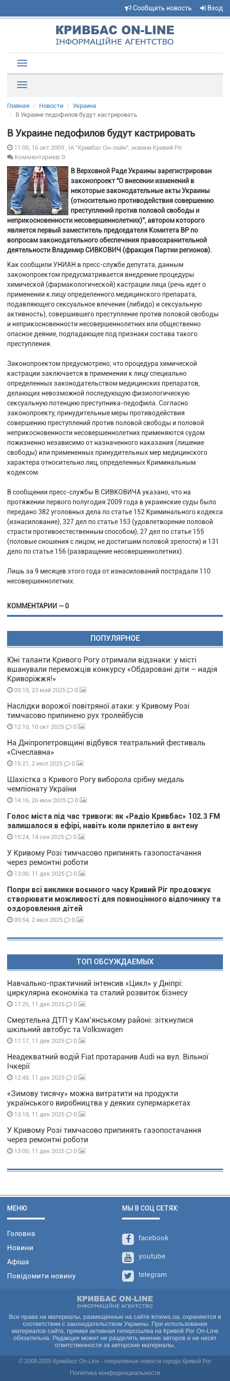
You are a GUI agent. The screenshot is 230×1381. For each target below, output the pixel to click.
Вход (211, 8)
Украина (84, 105)
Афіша (18, 1262)
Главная (18, 105)
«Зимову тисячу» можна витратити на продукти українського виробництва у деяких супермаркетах (98, 1098)
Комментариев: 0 (36, 157)
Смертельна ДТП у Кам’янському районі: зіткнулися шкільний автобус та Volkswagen (100, 1025)
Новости (51, 105)
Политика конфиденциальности (115, 1372)
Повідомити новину (41, 1276)
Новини (20, 1248)
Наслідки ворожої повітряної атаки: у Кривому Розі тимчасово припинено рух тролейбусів (98, 711)
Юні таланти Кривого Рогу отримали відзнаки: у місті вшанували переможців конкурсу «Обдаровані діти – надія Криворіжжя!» (112, 669)
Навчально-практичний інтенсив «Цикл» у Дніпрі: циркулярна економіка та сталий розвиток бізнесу (97, 988)
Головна (21, 1233)
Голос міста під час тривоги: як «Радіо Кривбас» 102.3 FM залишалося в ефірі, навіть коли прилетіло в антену (113, 821)
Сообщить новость (158, 8)
